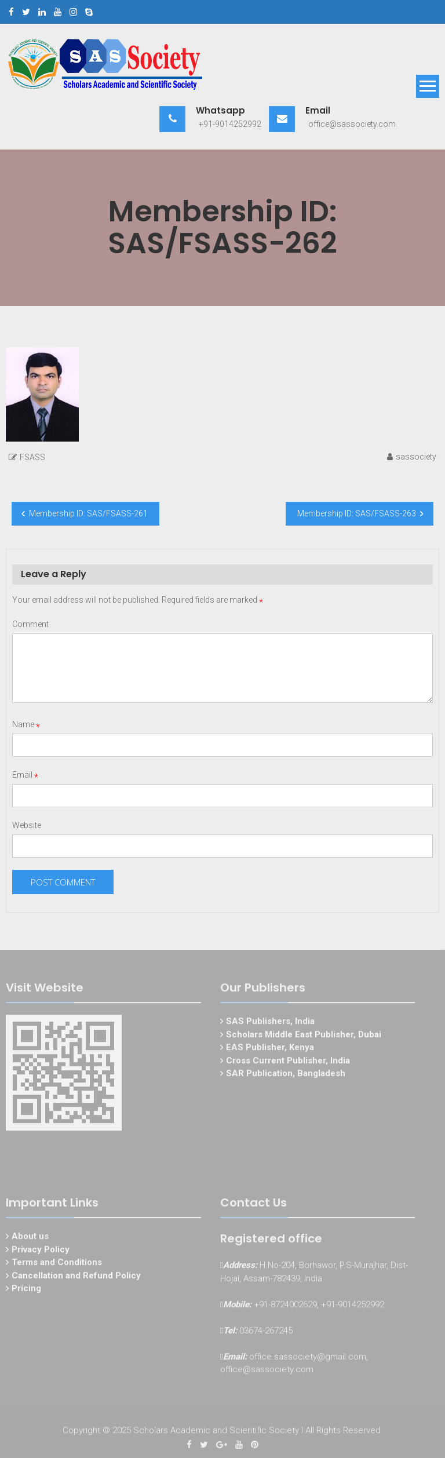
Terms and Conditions (57, 1263)
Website (26, 825)
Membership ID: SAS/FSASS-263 (356, 513)
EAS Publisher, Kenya (270, 1048)
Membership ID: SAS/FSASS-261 (88, 513)
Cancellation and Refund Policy (76, 1276)
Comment (30, 624)
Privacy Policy (41, 1250)
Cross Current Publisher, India (288, 1061)
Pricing (26, 1289)
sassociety (416, 456)
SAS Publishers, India (270, 1022)
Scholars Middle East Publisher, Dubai (303, 1035)
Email (25, 774)
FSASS (32, 457)
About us (30, 1237)
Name (26, 724)
